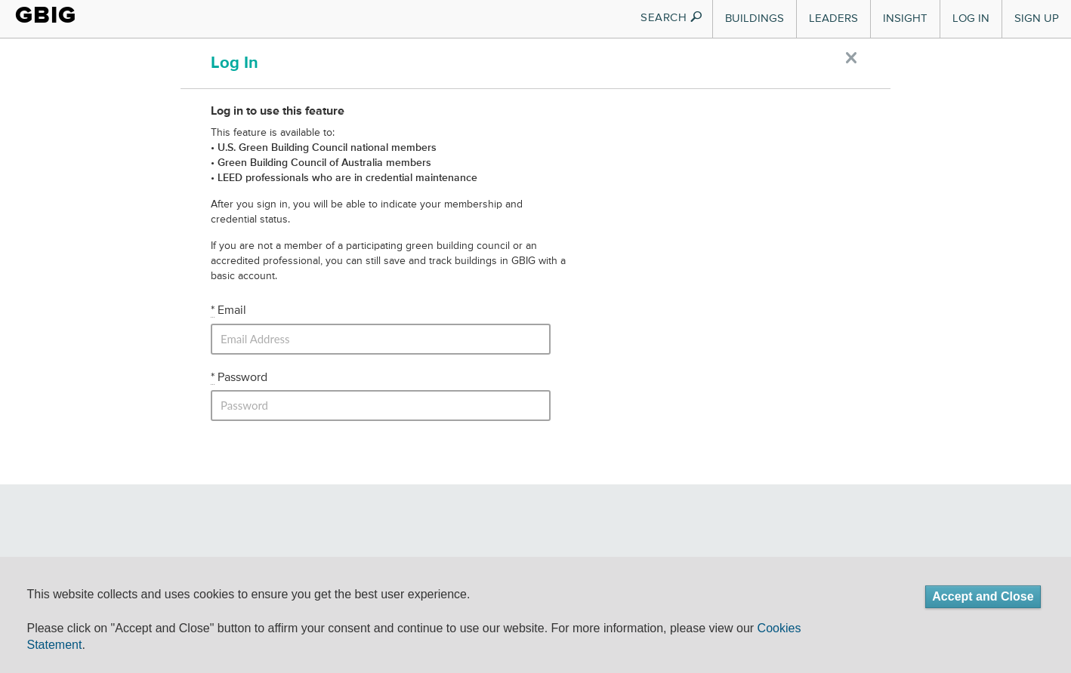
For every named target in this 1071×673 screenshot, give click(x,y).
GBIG (45, 15)
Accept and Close (982, 596)
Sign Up (1036, 18)
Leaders (833, 18)
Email (228, 311)
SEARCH (671, 18)
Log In (970, 18)
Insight (905, 18)
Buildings (754, 18)
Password (239, 378)
